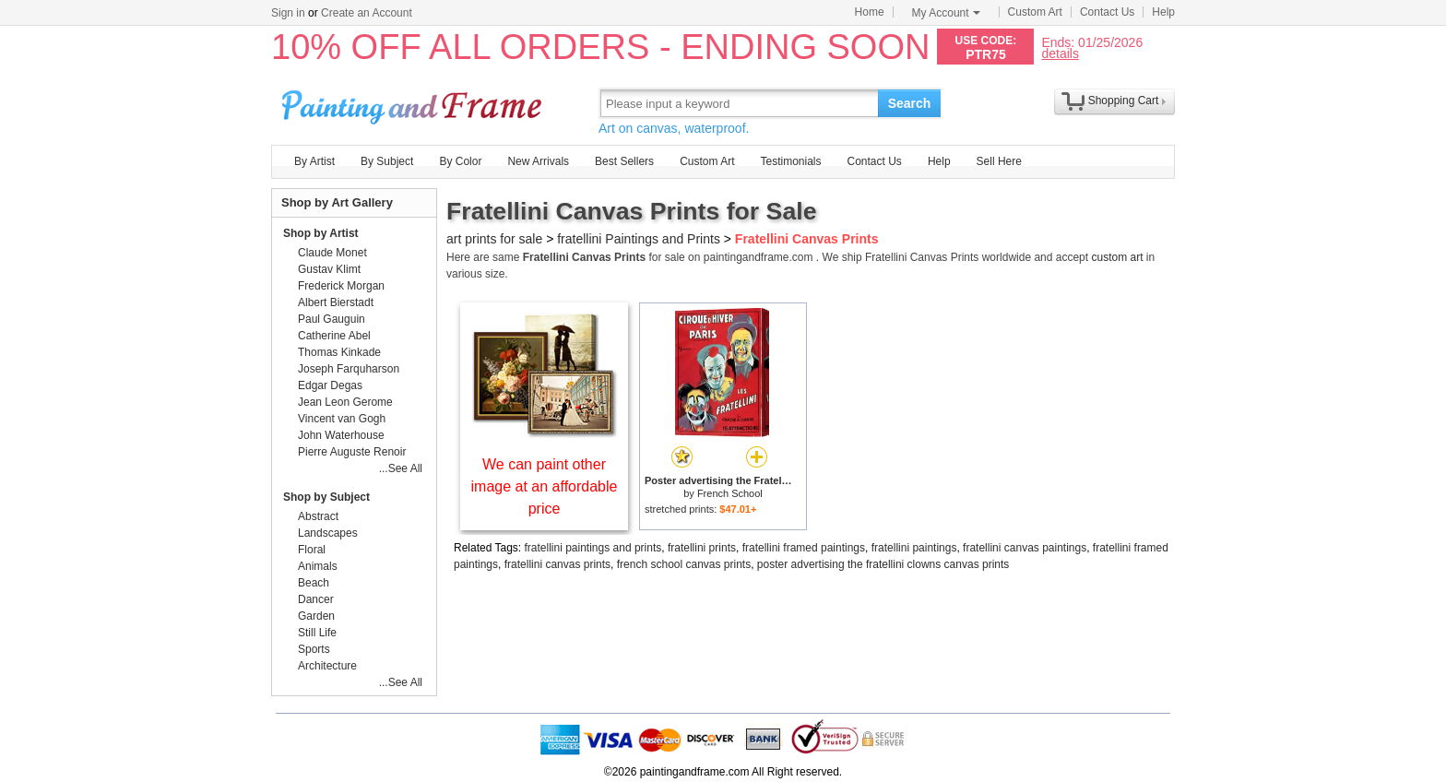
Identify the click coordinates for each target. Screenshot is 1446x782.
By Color (460, 161)
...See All (400, 468)
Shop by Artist (321, 233)
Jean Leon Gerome (345, 402)
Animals (318, 566)
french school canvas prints (684, 564)
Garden (316, 616)
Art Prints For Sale (414, 103)
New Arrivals (538, 161)
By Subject (387, 161)
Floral (312, 549)
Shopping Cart (1123, 100)
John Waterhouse (341, 435)
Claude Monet (332, 252)
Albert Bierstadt (335, 302)
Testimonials (790, 161)
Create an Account (366, 12)
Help (1163, 12)
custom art (1117, 257)
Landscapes (328, 533)
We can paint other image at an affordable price (544, 486)
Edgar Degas (330, 385)
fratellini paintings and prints (593, 547)
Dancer (316, 599)
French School (730, 493)
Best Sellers (624, 161)
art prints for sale (494, 238)
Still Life (317, 632)
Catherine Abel (334, 335)
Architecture (327, 665)
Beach (313, 582)
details (1059, 53)
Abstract (318, 516)
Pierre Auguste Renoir (352, 451)
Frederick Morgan (341, 285)
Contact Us (1107, 12)
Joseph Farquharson (348, 368)
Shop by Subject (326, 497)
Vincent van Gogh (341, 418)
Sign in (288, 12)
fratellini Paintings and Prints (638, 238)
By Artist (314, 161)
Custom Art (1035, 12)
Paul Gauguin (331, 319)
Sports (314, 649)
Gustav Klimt (329, 269)
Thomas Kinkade (339, 352)
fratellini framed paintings (803, 547)
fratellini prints (702, 547)
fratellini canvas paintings (1024, 547)
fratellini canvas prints (557, 564)
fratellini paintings (914, 547)
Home (869, 12)
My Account (946, 12)
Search (909, 103)
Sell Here (999, 161)
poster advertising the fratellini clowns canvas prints (883, 564)
